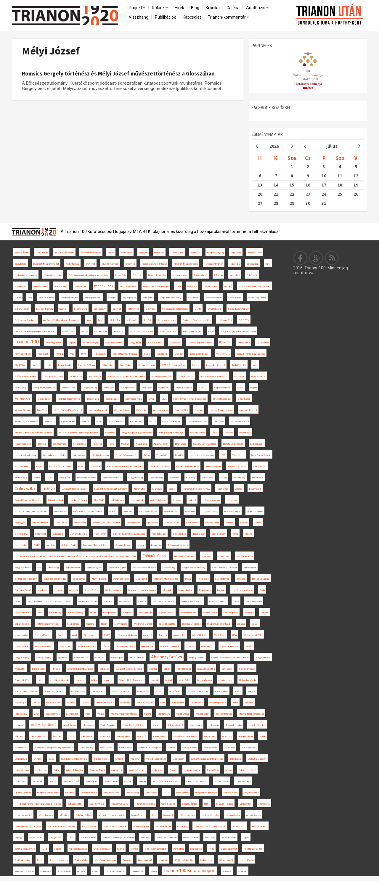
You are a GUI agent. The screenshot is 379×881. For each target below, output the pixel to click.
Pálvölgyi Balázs (83, 815)
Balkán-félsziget (175, 725)
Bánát (84, 331)
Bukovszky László (237, 466)
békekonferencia (224, 714)
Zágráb (238, 489)
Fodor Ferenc (80, 309)
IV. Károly (190, 477)
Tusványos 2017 (120, 804)
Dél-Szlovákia (156, 477)
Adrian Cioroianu (121, 579)
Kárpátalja (235, 264)
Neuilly (104, 624)
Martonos (157, 489)
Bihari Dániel (180, 444)
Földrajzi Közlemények (68, 399)
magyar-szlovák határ (25, 455)
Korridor (134, 849)
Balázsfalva (107, 365)
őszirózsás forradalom (26, 579)
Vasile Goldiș (184, 680)
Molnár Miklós (255, 252)
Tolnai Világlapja (242, 781)
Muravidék (20, 669)
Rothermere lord (188, 612)
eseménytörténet (114, 342)
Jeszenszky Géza (125, 646)
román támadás (40, 522)
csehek (127, 781)
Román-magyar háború (60, 466)
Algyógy (19, 837)
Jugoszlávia (21, 759)
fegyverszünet (72, 567)
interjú (37, 477)
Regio (210, 331)
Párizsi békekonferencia (26, 691)
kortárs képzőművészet (48, 624)
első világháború (44, 725)
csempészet (112, 399)
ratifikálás (125, 702)
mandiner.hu (207, 646)
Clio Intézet (220, 635)
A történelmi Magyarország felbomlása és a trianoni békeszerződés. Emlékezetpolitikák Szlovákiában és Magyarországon (75, 556)
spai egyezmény (192, 770)
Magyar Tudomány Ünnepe (124, 714)
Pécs (87, 714)
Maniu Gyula (164, 714)
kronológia (156, 545)
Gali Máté (192, 286)
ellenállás (249, 702)
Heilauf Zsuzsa (184, 387)
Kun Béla (227, 871)
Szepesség (20, 286)
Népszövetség (187, 815)
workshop (49, 421)
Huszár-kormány (110, 264)
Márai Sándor (64, 365)
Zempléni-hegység (167, 320)
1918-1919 (262, 342)
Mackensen (178, 759)
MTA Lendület (137, 657)
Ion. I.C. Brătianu (86, 365)
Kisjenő (248, 534)
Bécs (153, 815)
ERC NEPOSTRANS (163, 601)
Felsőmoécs (68, 331)
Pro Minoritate (78, 691)
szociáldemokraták (59, 680)
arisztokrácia (69, 725)
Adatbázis (257, 7)
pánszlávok (86, 736)
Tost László (61, 522)
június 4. (119, 759)
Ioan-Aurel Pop (81, 657)
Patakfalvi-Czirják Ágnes (185, 736)
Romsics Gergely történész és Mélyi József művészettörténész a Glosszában (118, 73)
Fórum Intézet (115, 421)
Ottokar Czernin (185, 376)
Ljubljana (80, 680)
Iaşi (39, 567)
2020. (255, 624)
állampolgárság (245, 736)
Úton (162, 702)
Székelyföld (65, 646)
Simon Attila (243, 342)
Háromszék (100, 354)
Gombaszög (138, 871)
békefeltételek (211, 747)
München (64, 815)
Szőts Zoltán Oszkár (155, 849)
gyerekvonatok (160, 410)
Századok (193, 297)
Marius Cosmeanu (53, 275)
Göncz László (168, 804)
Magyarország (135, 477)
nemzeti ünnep (40, 286)
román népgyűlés (137, 770)
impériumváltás (190, 837)
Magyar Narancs (224, 804)
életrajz (228, 286)
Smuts (249, 646)
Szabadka (104, 736)
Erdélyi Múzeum (43, 635)
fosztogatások (89, 826)
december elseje (89, 792)
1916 (44, 849)
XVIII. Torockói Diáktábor (224, 567)
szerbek (71, 702)
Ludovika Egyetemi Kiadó (199, 342)
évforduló (242, 871)
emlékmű (141, 736)
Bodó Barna (126, 252)
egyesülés (206, 556)
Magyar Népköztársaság (251, 714)
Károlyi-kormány (75, 612)
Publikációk (165, 17)
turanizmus (20, 781)
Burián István (63, 871)
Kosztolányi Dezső (253, 849)
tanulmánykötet (38, 736)
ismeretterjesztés (105, 702)
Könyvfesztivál (55, 500)
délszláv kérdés (189, 804)
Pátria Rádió (213, 770)
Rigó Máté (236, 252)
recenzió (58, 590)
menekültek (103, 286)
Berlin (39, 612)
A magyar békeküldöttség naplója (31, 511)
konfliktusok (72, 714)
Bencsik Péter (212, 522)
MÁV (80, 466)
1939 (49, 477)
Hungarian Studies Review (74, 759)
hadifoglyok (20, 522)
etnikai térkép (259, 466)
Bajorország (239, 477)
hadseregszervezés (161, 376)
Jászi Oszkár (21, 646)
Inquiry (95, 871)
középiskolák (109, 612)
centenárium (100, 309)
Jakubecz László (247, 770)
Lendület (57, 736)
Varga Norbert (68, 421)
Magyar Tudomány (169, 646)
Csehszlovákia (25, 488)
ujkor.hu (153, 669)
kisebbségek (196, 725)
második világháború (156, 759)
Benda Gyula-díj (213, 466)
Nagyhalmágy (185, 590)
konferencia (22, 398)
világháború (163, 387)
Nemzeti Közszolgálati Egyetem (110, 489)
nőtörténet (40, 534)
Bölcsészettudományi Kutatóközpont (126, 376)
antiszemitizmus (211, 500)
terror (267, 264)
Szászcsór (175, 342)
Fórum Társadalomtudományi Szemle (230, 657)
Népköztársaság (100, 455)
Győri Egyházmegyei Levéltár (87, 511)
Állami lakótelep (99, 579)
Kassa (238, 691)
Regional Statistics (191, 624)
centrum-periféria (217, 702)
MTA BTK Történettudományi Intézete (78, 432)
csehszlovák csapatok (26, 275)
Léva (163, 399)
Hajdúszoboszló (145, 702)
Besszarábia (95, 376)
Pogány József (196, 657)
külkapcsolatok (75, 804)
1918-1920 (239, 826)
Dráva (214, 432)
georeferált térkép (257, 725)
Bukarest (104, 669)
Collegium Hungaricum (44, 387)
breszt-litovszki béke (184, 556)
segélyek (143, 252)
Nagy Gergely (137, 815)
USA (234, 635)
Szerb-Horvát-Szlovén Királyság (210, 826)
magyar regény (22, 657)
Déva (100, 320)
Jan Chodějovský (78, 534)
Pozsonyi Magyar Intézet (96, 545)
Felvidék (179, 455)
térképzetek (92, 781)
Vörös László (35, 837)
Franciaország (86, 747)
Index (235, 702)
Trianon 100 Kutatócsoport (189, 870)
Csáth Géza (197, 702)
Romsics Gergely (90, 342)
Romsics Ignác (94, 567)
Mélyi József (51, 50)
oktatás (229, 522)
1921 (71, 837)
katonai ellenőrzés (148, 511)
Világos (100, 714)
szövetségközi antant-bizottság (207, 759)
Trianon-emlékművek (178, 545)
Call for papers (210, 286)
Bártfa (152, 421)
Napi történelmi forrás (242, 590)
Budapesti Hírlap (146, 365)
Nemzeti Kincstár (157, 275)
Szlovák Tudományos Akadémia (129, 534)
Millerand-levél (200, 275)
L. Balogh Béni (225, 320)
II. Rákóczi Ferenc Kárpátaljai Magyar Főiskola (38, 804)
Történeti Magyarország (185, 264)
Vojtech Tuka (222, 354)
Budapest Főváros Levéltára (197, 320)
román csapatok (23, 444)
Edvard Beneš (133, 522)
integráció (127, 612)
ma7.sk (63, 309)
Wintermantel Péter (253, 635)
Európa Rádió (38, 669)
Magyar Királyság (215, 252)
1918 (236, 601)
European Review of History (61, 826)
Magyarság (135, 342)
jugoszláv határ (96, 804)
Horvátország (184, 669)
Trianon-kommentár (229, 17)
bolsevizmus (60, 511)
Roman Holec (69, 387)
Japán (246, 837)
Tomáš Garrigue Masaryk (171, 432)
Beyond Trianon (259, 826)
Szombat (168, 815)
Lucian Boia (257, 477)
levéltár (120, 849)
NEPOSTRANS (168, 331)
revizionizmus (225, 680)
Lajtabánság (100, 331)
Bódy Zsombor (108, 725)
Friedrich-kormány (69, 297)
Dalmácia (107, 601)
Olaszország (132, 792)
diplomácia (219, 421)
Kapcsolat (192, 17)
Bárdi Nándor (125, 747)
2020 (51, 759)
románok (69, 792)
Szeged (112, 297)
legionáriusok (79, 455)
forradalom (234, 275)
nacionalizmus (53, 714)
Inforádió (218, 275)
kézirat (141, 545)
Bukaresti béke (22, 624)
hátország (214, 725)
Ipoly (88, 320)
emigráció (19, 725)
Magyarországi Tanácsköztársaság (238, 331)
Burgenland (58, 534)
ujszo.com (152, 522)
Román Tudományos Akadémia (118, 837)
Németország (171, 511)
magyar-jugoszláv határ (218, 624)
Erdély (56, 770)
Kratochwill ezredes (86, 477)
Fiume (262, 736)
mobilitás (190, 646)
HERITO (202, 387)
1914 (71, 736)
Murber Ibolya (210, 612)
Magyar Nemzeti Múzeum (142, 590)
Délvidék (265, 612)
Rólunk (160, 7)
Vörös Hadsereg (254, 601)
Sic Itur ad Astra (113, 590)
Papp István (106, 747)
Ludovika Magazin (257, 759)
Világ (255, 365)
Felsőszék (252, 275)
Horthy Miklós (258, 376)
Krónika (213, 7)
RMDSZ (56, 669)
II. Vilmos (227, 736)
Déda (262, 590)
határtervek (133, 309)
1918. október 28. (184, 860)
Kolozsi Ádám (21, 252)
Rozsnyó (249, 612)
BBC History (136, 421)
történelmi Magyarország (165, 579)
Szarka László (172, 522)
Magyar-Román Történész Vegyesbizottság (49, 601)
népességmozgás (78, 849)
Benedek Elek (181, 410)
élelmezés (46, 871)
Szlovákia (150, 309)
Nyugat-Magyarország (221, 410)
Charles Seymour (102, 849)
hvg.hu (253, 387)
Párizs (18, 297)
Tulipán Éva (235, 759)
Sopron (72, 342)
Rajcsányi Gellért (23, 590)
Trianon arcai (21, 477)
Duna (178, 286)
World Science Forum (191, 601)
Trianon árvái (93, 399)
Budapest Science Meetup (128, 669)
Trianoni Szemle (255, 511)
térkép (111, 252)
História (171, 747)
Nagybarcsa (73, 624)
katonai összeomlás (25, 849)
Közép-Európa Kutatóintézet (68, 410)
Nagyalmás (143, 691)
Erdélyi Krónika (123, 736)
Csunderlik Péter (22, 680)
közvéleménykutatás (105, 860)
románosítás (250, 567)
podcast (192, 500)
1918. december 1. (115, 871)
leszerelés (110, 432)
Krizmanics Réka (133, 399)
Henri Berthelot (249, 747)
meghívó (147, 635)
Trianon (48, 488)
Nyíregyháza (129, 297)
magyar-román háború (206, 792)
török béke (141, 410)
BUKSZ (113, 511)
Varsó (235, 534)
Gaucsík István (121, 410)
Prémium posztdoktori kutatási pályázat (88, 275)
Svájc (147, 354)
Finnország (53, 567)
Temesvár (109, 387)
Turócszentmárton (213, 264)
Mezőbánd (141, 579)
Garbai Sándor (230, 792)
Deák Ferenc (182, 792)
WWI (74, 635)
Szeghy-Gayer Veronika (204, 444)
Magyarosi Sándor (143, 624)
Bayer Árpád (117, 657)
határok (221, 590)
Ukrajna (35, 365)
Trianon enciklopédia (145, 804)
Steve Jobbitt (226, 860)
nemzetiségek (159, 534)
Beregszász (252, 264)
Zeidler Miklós (81, 860)
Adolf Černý (175, 691)
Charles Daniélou (22, 792)
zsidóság (240, 579)
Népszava (232, 500)
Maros (228, 770)
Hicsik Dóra (209, 736)
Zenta (198, 309)
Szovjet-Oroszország (126, 455)
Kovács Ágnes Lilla (192, 331)
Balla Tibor (42, 410)
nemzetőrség (246, 860)
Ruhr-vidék (239, 376)
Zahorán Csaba (155, 556)
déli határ (42, 444)
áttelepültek (224, 556)
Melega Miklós (204, 680)
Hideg (40, 680)
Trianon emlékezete (197, 421)
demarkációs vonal (240, 421)
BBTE (37, 545)
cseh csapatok (231, 612)
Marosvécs (88, 725)
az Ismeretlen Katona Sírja (165, 781)
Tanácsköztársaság (159, 466)
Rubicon (85, 421)
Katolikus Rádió (68, 545)
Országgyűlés (59, 444)
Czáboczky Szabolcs (25, 320)
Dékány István (22, 309)
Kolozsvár (95, 466)
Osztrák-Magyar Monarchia (213, 376)
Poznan (125, 444)
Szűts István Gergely (25, 376)
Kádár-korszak (221, 781)
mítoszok (159, 252)
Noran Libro (139, 489)
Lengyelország (89, 387)
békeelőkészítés (167, 624)
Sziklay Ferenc (189, 747)
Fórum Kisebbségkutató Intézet (254, 286)
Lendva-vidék (234, 297)
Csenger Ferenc (123, 545)
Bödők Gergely (218, 534)
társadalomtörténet (215, 365)
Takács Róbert (101, 759)
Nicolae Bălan (202, 714)
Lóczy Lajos (98, 691)
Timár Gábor (199, 534)
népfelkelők (245, 432)
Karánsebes (222, 489)
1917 (107, 635)
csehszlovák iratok (171, 421)
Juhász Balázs (155, 342)
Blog (195, 7)
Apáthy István (161, 444)
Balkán (166, 669)
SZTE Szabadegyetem (173, 365)
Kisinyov (156, 725)
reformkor (130, 264)
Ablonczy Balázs (166, 657)
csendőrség (20, 264)
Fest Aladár (151, 792)
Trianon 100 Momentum (131, 680)
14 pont (142, 601)
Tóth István (100, 534)
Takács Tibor (61, 286)
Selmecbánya (21, 534)
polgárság (163, 860)
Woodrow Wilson (213, 297)
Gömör (258, 522)
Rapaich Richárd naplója (187, 466)
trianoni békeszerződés (54, 455)
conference (41, 770)
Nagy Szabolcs (22, 567)
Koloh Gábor (125, 365)
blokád (169, 680)
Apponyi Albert (145, 860)
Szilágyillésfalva (22, 860)
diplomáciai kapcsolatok (115, 826)
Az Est (147, 320)
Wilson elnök (208, 477)
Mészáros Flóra (111, 792)
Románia (225, 342)
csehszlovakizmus (112, 477)
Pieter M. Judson (217, 601)
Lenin (39, 860)
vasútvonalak (137, 500)
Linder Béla (120, 275)
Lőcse (105, 646)
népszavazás (53, 702)
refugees (108, 680)
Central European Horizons (28, 500)
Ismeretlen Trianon (87, 601)
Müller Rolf (229, 747)
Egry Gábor (226, 669)
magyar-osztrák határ (48, 792)
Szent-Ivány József (238, 309)
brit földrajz (20, 702)
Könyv (39, 466)
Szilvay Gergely (43, 657)
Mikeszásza (41, 252)
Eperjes (61, 635)
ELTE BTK (243, 320)
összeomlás (21, 545)
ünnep (152, 399)
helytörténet (80, 522)
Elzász (159, 691)
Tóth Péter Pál (239, 365)
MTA (99, 421)
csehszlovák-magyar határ (28, 826)
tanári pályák (79, 579)
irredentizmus (72, 264)
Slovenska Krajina (117, 567)
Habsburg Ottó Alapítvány (156, 286)
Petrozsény (20, 387)
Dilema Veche (90, 635)
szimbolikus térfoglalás (150, 747)
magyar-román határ (53, 376)
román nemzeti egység (141, 331)
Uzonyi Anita (55, 837)
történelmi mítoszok (91, 252)
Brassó (172, 489)
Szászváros (244, 399)
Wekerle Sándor (22, 410)
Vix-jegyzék (245, 804)
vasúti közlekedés (87, 646)
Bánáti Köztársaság (54, 691)
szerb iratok (264, 804)
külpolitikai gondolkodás (55, 579)
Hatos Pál (115, 320)
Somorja (127, 860)
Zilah (36, 714)
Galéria (233, 7)
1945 (84, 354)
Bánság (173, 770)
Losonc (85, 702)
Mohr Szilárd (120, 624)
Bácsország (55, 612)
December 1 (255, 489)
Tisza (211, 849)
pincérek (81, 871)
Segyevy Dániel (97, 770)
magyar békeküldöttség (193, 567)
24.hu (224, 477)
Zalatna (241, 624)
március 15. (179, 635)
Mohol (240, 387)
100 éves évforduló (64, 252)
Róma (154, 871)
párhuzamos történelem (201, 455)
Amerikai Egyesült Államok (80, 669)
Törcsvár (228, 432)
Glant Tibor (20, 365)
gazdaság (42, 590)
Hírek (179, 7)
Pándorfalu (178, 849)
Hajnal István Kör (43, 646)
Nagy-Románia (263, 657)
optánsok (62, 657)
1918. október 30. (229, 646)
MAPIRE (99, 657)
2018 (18, 601)
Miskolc (244, 522)
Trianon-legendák (234, 725)
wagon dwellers (251, 792)
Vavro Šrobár (182, 714)
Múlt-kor (178, 354)
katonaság (132, 320)
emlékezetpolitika (23, 815)
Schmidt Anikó (22, 466)
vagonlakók (162, 354)
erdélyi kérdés (117, 500)
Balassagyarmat (229, 849)
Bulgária (251, 691)
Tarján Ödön (162, 455)
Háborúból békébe (248, 680)
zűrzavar (19, 736)
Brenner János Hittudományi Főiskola (33, 432)
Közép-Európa (91, 590)
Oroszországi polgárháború (175, 309)
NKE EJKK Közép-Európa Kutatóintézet (35, 331)
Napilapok (38, 781)
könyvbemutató (209, 511)
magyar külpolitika (206, 669)
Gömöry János (197, 432)
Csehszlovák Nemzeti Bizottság (189, 399)
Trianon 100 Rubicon (166, 837)
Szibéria (90, 624)
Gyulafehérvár (214, 309)
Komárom (147, 297)
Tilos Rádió (99, 500)
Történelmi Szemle (24, 871)
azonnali (117, 309)
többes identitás (22, 612)
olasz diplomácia (245, 556)
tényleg (195, 365)
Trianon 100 (27, 342)
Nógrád (142, 781)
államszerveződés (58, 860)
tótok (206, 804)
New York (210, 837)
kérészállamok (222, 579)
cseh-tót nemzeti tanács (125, 354)
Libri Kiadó (147, 387)
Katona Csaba (233, 815)
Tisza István (145, 612)
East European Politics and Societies (125, 466)
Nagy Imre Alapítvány (170, 297)
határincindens (22, 770)
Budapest (174, 477)
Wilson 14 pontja (74, 770)
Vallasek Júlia (80, 286)
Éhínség (37, 759)
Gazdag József (71, 781)
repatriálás (182, 826)
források (155, 680)
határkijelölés (79, 444)
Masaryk (167, 590)
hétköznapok (256, 444)
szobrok (58, 849)
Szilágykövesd (128, 387)
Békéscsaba (125, 601)
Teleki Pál (97, 444)
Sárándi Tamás (88, 837)
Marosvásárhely (141, 826)
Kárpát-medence (222, 387)
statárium (195, 252)
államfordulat (177, 702)
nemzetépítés (253, 815)
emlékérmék (147, 646)
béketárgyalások (54, 342)
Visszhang (138, 17)
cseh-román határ (210, 815)
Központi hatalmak (98, 410)
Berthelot (128, 511)
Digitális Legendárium (233, 444)
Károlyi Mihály (159, 736)
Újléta (48, 365)
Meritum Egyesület (120, 691)
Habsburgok (206, 860)
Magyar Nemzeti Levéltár (111, 815)
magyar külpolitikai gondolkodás (137, 432)
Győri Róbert (192, 522)
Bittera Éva (64, 477)
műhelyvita (157, 770)
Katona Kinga (221, 691)
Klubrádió (145, 837)
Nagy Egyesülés (128, 286)
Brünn (147, 455)
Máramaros (205, 590)
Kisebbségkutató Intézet (154, 264)
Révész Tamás (46, 297)
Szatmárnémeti (247, 669)
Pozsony (134, 759)
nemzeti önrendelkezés (144, 567)
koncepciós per (180, 275)
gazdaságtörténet (248, 410)
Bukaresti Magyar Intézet (46, 264)
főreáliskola (202, 579)
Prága (188, 579)
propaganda (196, 849)
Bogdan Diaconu (166, 612)
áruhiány (199, 410)
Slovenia (177, 500)
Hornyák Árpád (163, 826)
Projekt (137, 7)
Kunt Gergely (21, 714)
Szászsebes (179, 534)
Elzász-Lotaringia (260, 579)
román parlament (93, 297)
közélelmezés (46, 815)
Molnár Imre (76, 376)
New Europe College (261, 455)
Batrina (52, 781)
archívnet (90, 264)
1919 (166, 792)
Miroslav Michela (44, 309)
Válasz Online (111, 781)
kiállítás (36, 702)
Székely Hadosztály (197, 691)
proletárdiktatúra (158, 500)
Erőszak (137, 275)
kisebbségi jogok (232, 511)
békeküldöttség (199, 635)
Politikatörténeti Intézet (134, 725)
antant (93, 612)
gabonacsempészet (199, 354)
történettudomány (222, 399)
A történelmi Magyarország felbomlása (53, 747)
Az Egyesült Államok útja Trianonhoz (61, 320)
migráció (50, 545)
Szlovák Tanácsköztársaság (250, 354)
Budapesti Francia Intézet (74, 489)
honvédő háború (22, 354)
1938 (111, 444)
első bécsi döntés (78, 500)
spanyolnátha (21, 635)
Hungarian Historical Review (196, 489)
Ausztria (73, 590)
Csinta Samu (177, 252)
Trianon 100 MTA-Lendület (106, 522)
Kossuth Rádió (229, 837)
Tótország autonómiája (26, 421)
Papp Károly (43, 354)
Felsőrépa (190, 511)
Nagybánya (141, 444)
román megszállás (257, 297)
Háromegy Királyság (126, 635)
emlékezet (116, 770)
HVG (222, 455)
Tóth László (238, 455)
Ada (30, 297)
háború (147, 714)
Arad (72, 354)
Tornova (163, 635)
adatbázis (118, 331)
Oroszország (169, 567)
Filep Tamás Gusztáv (197, 781)
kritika (94, 680)
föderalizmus (21, 747)
